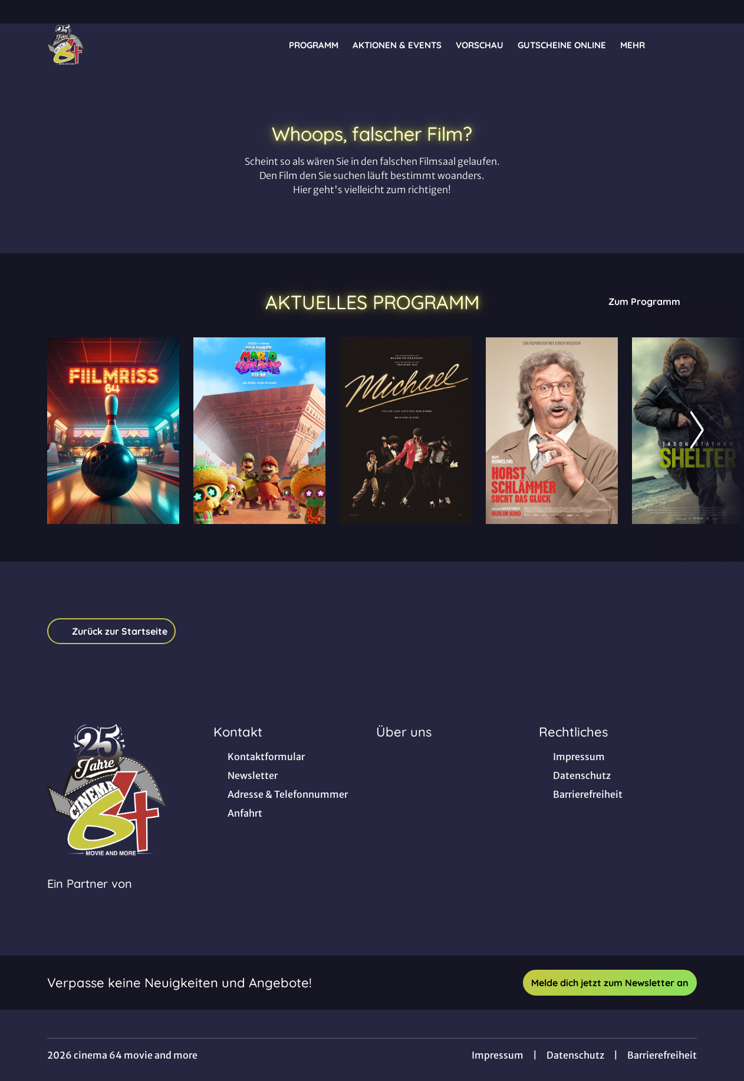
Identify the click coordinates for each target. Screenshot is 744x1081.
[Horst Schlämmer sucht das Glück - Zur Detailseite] (552, 430)
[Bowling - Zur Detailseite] (113, 430)
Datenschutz (575, 1055)
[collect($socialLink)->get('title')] (21, 12)
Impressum (498, 1055)
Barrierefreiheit (662, 1055)
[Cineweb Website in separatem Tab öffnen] (89, 898)
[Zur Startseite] (129, 45)
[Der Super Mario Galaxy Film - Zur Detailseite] (259, 430)
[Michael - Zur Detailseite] (406, 430)
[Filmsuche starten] (685, 45)
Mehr (639, 45)
